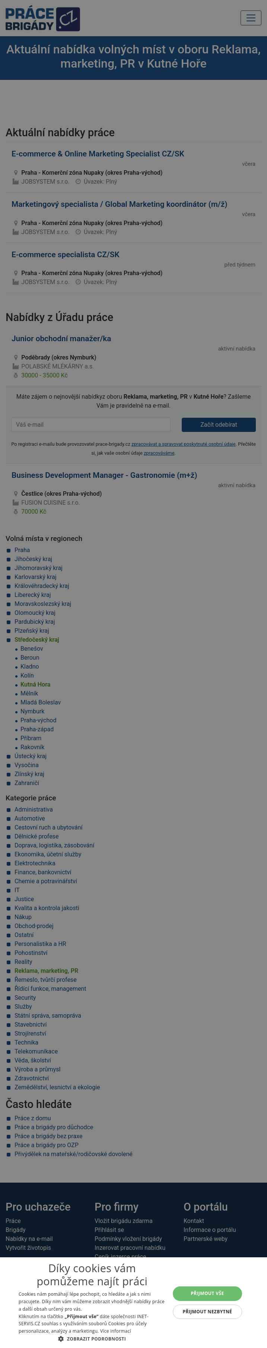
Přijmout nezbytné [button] (207, 1311)
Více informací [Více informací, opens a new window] (115, 1331)
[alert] (133, 674)
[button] (92, 1338)
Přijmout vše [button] (207, 1293)
